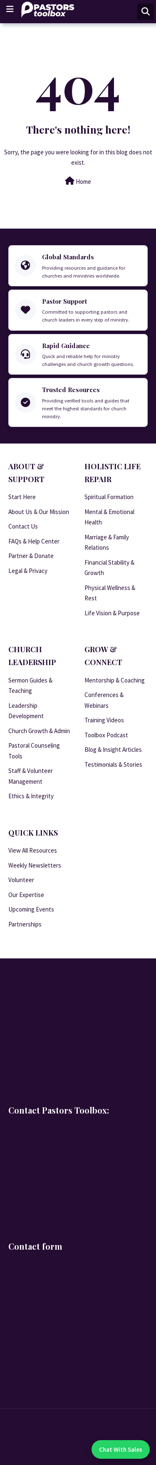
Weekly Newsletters (34, 865)
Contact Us (23, 526)
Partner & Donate (31, 556)
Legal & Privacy (27, 571)
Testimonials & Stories (113, 764)
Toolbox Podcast (106, 735)
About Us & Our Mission (38, 512)
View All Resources (32, 850)
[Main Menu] (10, 9)
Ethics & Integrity (31, 796)
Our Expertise (26, 895)
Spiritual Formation (109, 497)
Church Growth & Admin (39, 731)
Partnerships (25, 924)
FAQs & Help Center (33, 541)
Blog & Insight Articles (113, 749)
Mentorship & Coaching (114, 680)
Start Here (22, 497)
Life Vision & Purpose (112, 613)
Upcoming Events (31, 909)
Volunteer (21, 880)
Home (78, 181)
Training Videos (104, 720)
